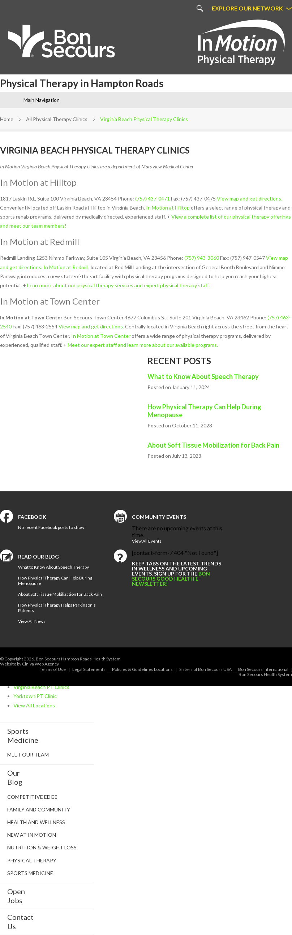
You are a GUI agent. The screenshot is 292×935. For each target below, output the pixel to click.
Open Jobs (16, 896)
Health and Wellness (36, 822)
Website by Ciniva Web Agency (29, 664)
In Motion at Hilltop (168, 207)
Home (6, 119)
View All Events (147, 541)
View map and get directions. (249, 198)
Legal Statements (89, 669)
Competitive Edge (32, 797)
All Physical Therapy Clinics (56, 119)
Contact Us (20, 921)
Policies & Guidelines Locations (142, 669)
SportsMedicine (22, 735)
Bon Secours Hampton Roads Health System (78, 659)
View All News (32, 621)
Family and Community (38, 809)
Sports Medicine (30, 873)
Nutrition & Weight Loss (42, 847)
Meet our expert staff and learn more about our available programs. (143, 345)
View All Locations (34, 705)
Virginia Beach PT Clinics (41, 687)
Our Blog (14, 777)
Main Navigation (41, 100)
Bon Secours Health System (265, 674)
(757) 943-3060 (201, 258)
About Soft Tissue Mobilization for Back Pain (213, 445)
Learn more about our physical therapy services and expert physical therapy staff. (118, 285)
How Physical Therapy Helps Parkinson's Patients (57, 607)
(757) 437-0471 (152, 198)
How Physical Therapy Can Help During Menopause (204, 411)
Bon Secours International (263, 669)
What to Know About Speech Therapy (203, 376)
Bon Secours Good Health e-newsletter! (171, 578)
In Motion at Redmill (66, 267)
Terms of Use (53, 669)
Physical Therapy (31, 860)
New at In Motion (31, 835)
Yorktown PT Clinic (35, 696)
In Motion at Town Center (100, 336)
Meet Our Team (28, 754)
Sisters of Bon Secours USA (205, 669)
